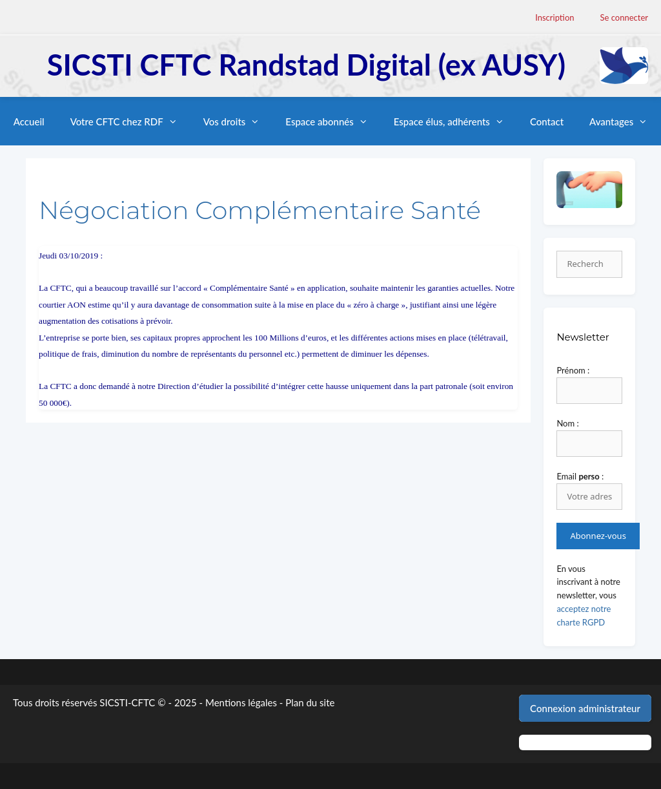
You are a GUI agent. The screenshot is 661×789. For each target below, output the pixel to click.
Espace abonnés (332, 121)
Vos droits (238, 121)
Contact (547, 121)
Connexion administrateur (585, 708)
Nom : (567, 423)
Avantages (624, 121)
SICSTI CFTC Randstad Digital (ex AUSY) (306, 64)
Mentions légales (241, 702)
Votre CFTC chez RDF (130, 121)
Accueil (29, 121)
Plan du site (309, 702)
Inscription (554, 17)
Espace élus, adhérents (455, 121)
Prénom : (572, 370)
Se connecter (624, 17)
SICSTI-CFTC (127, 702)
